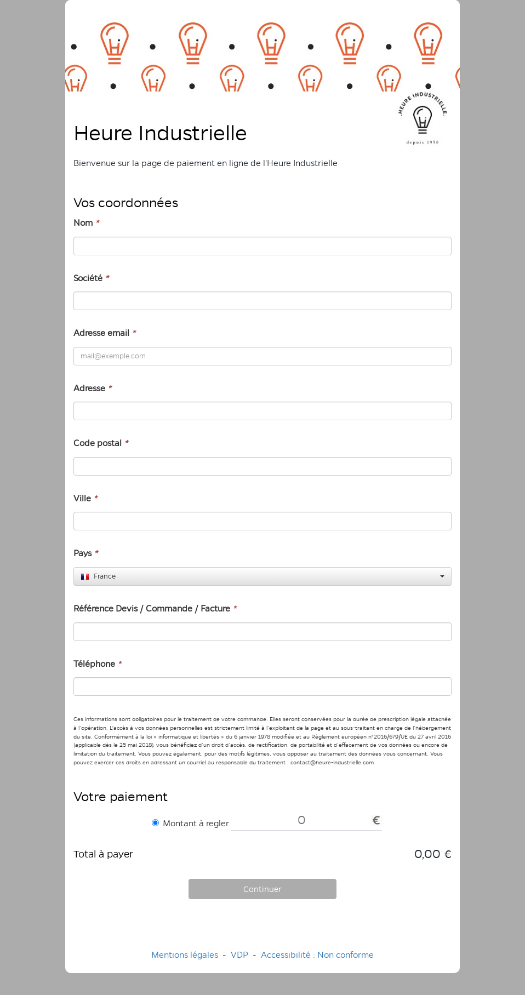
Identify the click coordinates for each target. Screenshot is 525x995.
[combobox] (262, 576)
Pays (85, 553)
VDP (240, 955)
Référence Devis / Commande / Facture (154, 608)
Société (91, 278)
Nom (86, 223)
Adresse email (104, 333)
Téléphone (97, 664)
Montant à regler (190, 823)
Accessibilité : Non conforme (317, 955)
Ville (85, 498)
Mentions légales (184, 955)
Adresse (92, 388)
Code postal (100, 443)
